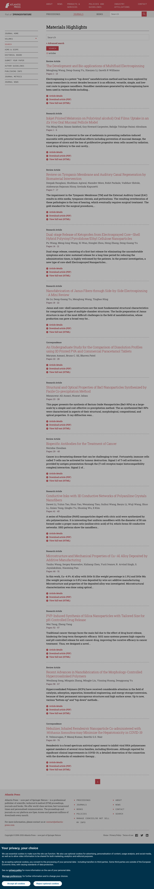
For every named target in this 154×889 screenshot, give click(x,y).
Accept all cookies (16, 884)
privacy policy (15, 870)
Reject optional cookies (47, 884)
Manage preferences (12, 876)
